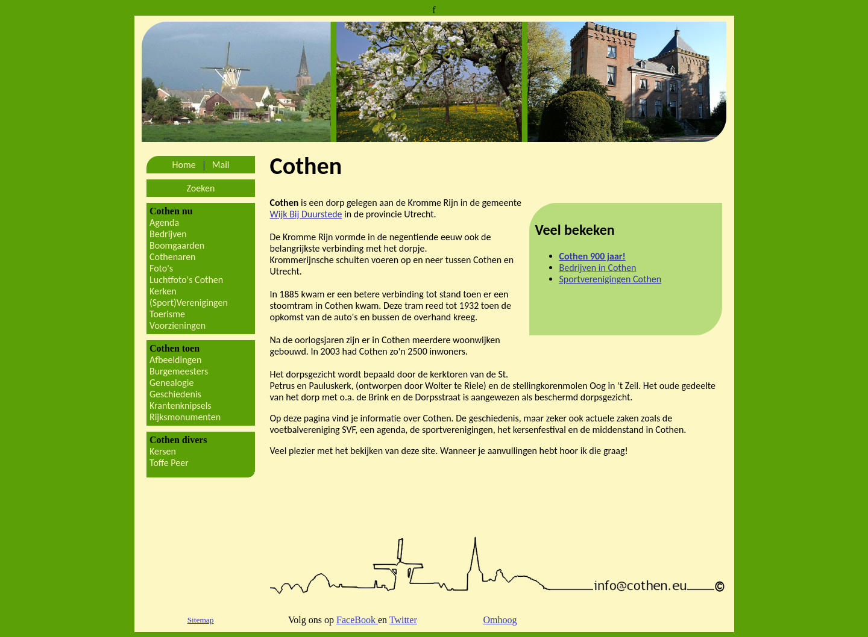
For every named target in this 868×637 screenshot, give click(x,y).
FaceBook (357, 620)
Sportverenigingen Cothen (610, 279)
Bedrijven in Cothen (598, 267)
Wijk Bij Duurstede (306, 214)
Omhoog (500, 620)
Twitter (403, 620)
